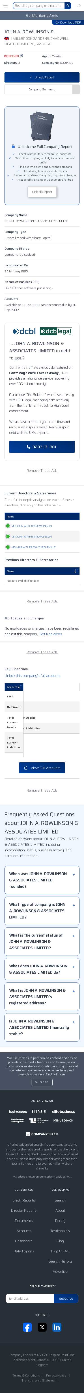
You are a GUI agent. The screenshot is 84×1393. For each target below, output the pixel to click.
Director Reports (24, 1210)
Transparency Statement (40, 1380)
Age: (52, 56)
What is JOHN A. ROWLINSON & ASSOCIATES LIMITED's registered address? (37, 1001)
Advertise (60, 1271)
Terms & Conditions (26, 1375)
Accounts (11, 298)
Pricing (60, 1220)
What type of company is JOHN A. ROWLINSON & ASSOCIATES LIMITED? (37, 915)
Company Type (15, 231)
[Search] (68, 5)
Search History (60, 1261)
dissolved (13, 56)
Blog (60, 1241)
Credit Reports (24, 1200)
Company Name (15, 214)
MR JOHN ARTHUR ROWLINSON (19, 531)
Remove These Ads (42, 470)
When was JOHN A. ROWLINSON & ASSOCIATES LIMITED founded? (38, 885)
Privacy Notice (56, 1375)
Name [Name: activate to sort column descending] (10, 599)
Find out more (55, 1074)
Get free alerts (51, 662)
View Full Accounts (42, 773)
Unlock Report (42, 77)
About (60, 1210)
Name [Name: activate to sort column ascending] (10, 516)
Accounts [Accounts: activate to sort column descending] (13, 715)
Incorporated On (16, 265)
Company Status (16, 248)
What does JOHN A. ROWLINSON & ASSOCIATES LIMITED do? (38, 974)
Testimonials (60, 1231)
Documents (24, 1220)
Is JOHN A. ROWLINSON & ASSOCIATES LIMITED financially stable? (39, 1032)
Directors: (12, 62)
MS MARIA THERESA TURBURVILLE (20, 571)
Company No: (57, 62)
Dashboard (23, 1241)
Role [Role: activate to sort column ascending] (39, 516)
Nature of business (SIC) (21, 281)
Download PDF (68, 22)
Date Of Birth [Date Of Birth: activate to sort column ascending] (63, 516)
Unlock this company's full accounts (32, 704)
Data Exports (23, 1251)
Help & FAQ (60, 1251)
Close (44, 1082)
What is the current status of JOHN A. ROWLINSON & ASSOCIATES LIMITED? (36, 946)
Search (60, 1200)
